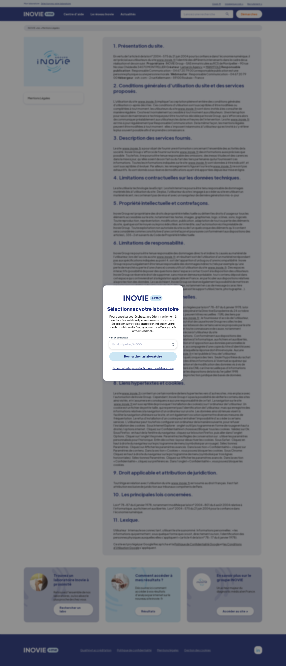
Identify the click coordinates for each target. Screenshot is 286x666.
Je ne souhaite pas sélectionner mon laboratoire (143, 368)
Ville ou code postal (119, 337)
